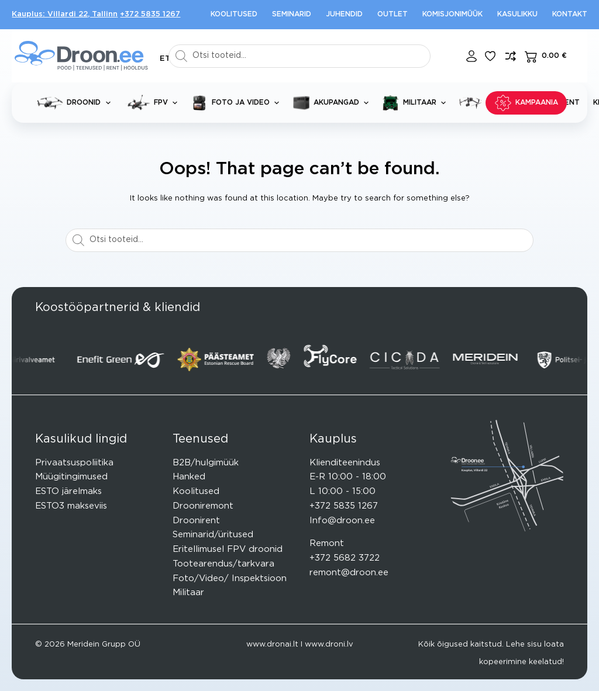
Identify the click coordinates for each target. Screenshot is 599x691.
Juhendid (344, 14)
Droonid (76, 102)
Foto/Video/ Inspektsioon (230, 578)
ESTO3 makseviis (71, 506)
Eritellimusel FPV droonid (228, 549)
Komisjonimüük (452, 14)
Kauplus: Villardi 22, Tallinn (65, 14)
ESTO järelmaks (68, 491)
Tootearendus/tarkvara (223, 563)
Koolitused (234, 14)
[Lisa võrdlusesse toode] (510, 56)
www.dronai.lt (272, 644)
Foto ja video (237, 103)
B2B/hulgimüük (206, 462)
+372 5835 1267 (150, 14)
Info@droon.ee (342, 520)
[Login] (471, 56)
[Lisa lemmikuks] (490, 56)
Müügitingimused (71, 476)
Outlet (392, 14)
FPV (153, 102)
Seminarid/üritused (213, 534)
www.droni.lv (329, 644)
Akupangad (332, 103)
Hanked (189, 476)
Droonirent (196, 520)
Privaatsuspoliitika (74, 462)
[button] (165, 59)
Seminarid (291, 14)
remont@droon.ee (348, 572)
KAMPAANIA (526, 103)
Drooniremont (203, 506)
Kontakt (569, 14)
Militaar (416, 103)
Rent (570, 102)
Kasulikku (517, 14)
